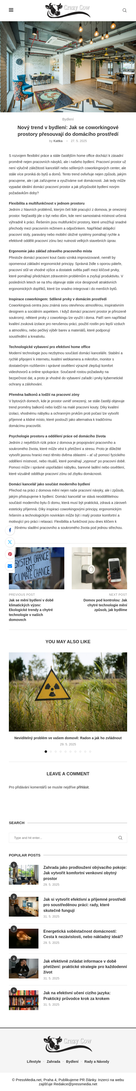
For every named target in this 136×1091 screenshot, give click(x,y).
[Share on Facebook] (10, 530)
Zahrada (53, 1062)
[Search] (124, 10)
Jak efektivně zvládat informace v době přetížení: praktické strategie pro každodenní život (85, 966)
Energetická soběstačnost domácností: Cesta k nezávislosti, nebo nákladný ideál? (83, 934)
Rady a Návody (97, 1062)
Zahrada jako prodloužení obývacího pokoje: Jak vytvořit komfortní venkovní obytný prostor (85, 873)
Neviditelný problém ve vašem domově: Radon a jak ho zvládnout (68, 738)
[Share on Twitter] (10, 542)
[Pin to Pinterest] (10, 554)
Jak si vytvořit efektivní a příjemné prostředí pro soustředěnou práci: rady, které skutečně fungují (84, 905)
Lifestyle (34, 1062)
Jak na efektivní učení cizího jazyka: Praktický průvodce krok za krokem (77, 995)
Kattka (58, 141)
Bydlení (72, 1062)
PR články (88, 1080)
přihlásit (82, 787)
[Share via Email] (10, 566)
